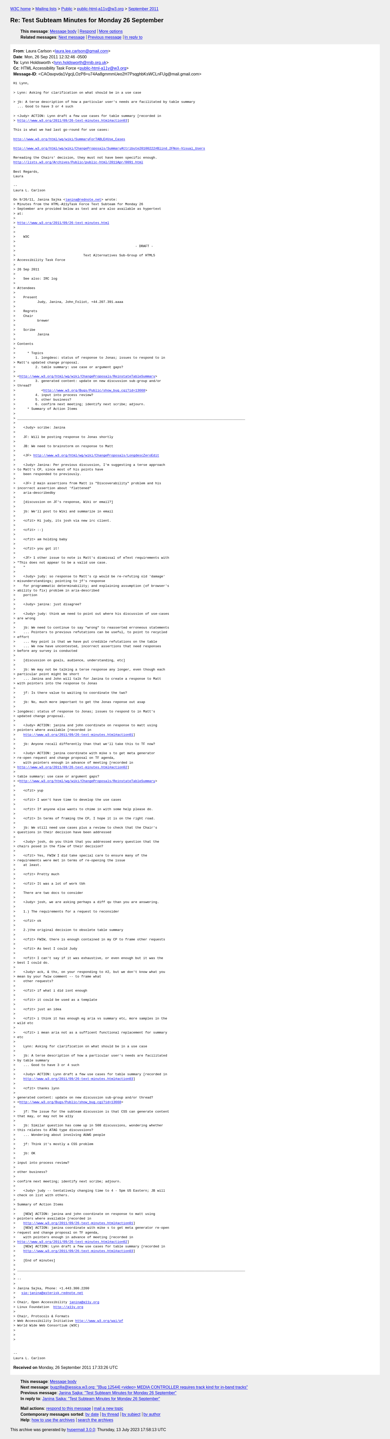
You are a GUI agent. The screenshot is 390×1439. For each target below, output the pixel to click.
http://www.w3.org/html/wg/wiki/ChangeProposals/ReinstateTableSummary (87, 376)
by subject (131, 1414)
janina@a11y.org (84, 1302)
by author (152, 1414)
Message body (63, 31)
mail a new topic (108, 1408)
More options (111, 31)
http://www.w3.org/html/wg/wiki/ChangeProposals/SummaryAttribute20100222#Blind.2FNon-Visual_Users (109, 148)
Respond (88, 31)
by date (92, 1414)
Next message (72, 37)
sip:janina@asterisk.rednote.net (52, 1293)
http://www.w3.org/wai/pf (99, 1321)
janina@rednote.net (83, 199)
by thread (110, 1414)
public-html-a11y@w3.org (100, 9)
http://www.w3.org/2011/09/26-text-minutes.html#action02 (72, 767)
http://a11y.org (68, 1307)
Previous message (105, 37)
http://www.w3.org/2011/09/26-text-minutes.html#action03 (72, 120)
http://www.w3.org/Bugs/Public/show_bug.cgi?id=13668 (94, 390)
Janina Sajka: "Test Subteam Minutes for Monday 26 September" (117, 1393)
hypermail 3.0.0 (81, 1429)
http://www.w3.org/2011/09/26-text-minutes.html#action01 (78, 735)
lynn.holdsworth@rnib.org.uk (80, 62)
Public (66, 9)
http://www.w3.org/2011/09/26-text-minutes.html (63, 223)
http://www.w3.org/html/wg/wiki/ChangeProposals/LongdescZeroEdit (96, 455)
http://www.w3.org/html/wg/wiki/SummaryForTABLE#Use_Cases (69, 139)
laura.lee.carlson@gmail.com (81, 51)
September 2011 (143, 9)
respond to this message (68, 1408)
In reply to (133, 37)
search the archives (95, 1420)
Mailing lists (46, 9)
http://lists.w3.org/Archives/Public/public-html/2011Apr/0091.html (78, 162)
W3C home (20, 9)
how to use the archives (53, 1420)
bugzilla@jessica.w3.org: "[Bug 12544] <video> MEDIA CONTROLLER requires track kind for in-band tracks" (149, 1387)
